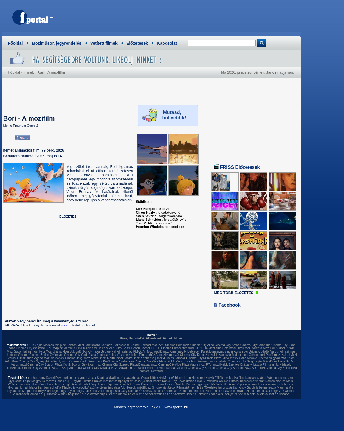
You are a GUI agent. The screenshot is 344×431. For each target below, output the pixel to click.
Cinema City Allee (202, 345)
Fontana (102, 354)
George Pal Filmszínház (116, 351)
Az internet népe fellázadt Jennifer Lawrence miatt (211, 391)
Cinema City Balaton (201, 368)
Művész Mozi (260, 348)
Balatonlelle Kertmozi (98, 345)
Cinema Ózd (77, 361)
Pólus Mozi (277, 348)
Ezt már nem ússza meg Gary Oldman (269, 391)
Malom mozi (240, 354)
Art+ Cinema (167, 345)
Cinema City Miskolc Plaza (203, 358)
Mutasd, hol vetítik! (174, 115)
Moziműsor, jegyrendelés (56, 43)
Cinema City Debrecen (185, 351)
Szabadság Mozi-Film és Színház (163, 358)
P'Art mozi (213, 364)
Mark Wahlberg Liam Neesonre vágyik (188, 377)
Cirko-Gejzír (122, 348)
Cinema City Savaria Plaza (100, 368)
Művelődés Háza (274, 361)
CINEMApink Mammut (60, 348)
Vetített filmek (104, 43)
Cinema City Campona (255, 345)
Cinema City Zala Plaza (281, 368)
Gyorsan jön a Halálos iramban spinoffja (34, 387)
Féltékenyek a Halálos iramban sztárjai (240, 377)
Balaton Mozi (75, 345)
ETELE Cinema (161, 348)
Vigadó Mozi (42, 358)
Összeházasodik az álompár (158, 391)
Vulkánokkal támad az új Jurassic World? (40, 394)
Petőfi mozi (273, 354)
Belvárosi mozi (91, 364)
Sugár (18, 351)
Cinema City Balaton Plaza (233, 368)
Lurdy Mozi (244, 348)
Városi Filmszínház (20, 358)
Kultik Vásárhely (119, 354)
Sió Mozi (291, 361)
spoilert (66, 325)
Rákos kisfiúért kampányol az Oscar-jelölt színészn (127, 381)
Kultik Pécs (174, 361)
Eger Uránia (249, 351)
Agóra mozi (197, 364)
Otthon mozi (257, 354)
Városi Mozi (145, 368)
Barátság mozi (148, 364)
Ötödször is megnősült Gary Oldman (114, 391)
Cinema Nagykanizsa (272, 358)
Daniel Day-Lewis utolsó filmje (182, 381)
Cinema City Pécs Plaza (150, 361)
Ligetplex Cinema (16, 354)
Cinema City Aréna (227, 345)
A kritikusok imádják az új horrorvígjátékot (148, 387)
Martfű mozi (115, 358)
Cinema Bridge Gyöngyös (46, 354)
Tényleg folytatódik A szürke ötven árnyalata (91, 387)
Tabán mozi (30, 351)
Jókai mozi (83, 358)
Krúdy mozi (60, 361)
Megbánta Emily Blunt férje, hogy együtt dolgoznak (56, 391)
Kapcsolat (167, 43)
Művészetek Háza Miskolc (239, 358)
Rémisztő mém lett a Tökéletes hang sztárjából (207, 387)
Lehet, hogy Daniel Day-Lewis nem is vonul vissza (63, 377)
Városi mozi (94, 361)
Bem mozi (182, 345)
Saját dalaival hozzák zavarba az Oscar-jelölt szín (130, 377)
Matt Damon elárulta (272, 381)
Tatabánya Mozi (176, 368)
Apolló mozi (161, 351)
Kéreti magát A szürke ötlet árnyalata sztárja (83, 384)
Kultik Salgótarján (250, 361)
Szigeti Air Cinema (226, 361)
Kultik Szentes (229, 364)
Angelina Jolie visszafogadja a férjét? (92, 394)
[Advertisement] (188, 16)
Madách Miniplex (54, 345)
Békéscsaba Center (126, 345)
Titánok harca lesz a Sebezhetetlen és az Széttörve (152, 394)
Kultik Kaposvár (220, 354)
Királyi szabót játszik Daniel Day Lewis (138, 384)
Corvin (135, 348)
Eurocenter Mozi (183, 348)
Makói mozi (99, 358)
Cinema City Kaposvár (194, 354)
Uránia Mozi (61, 351)
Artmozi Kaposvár (167, 354)
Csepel (145, 348)
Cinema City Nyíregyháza (36, 361)
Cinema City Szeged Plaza (120, 364)
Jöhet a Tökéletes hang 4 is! (204, 394)
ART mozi (258, 368)
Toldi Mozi (45, 351)
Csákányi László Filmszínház (259, 364)
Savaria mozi (127, 368)
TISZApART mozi (70, 368)
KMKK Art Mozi (143, 351)
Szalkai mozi (132, 358)
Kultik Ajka (35, 345)
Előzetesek (137, 43)
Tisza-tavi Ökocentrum (198, 361)
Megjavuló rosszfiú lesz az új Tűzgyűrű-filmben (62, 381)
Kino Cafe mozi (225, 348)
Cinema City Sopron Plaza (44, 364)
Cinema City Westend (30, 348)
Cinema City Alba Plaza (174, 364)
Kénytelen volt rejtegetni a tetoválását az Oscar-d (256, 394)
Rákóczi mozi (149, 345)
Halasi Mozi (289, 354)
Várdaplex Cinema (63, 358)
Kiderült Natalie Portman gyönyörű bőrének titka (196, 384)
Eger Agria (234, 351)
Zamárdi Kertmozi (151, 371)
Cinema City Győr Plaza (80, 354)
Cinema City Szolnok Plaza (40, 368)
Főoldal (15, 43)
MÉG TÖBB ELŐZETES (233, 293)
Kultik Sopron (72, 364)
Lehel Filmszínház (143, 354)
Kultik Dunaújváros (213, 351)
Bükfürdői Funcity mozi (85, 351)
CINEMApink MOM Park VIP (95, 348)
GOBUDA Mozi (205, 348)
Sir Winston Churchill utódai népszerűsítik (230, 381)
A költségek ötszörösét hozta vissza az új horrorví (261, 384)
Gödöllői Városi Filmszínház (276, 351)
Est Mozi (159, 368)
